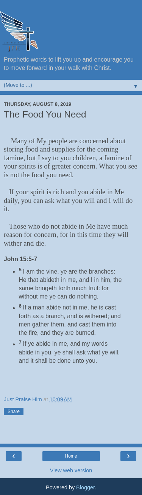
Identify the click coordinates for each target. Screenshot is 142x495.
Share (14, 411)
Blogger (85, 487)
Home (71, 456)
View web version (71, 470)
